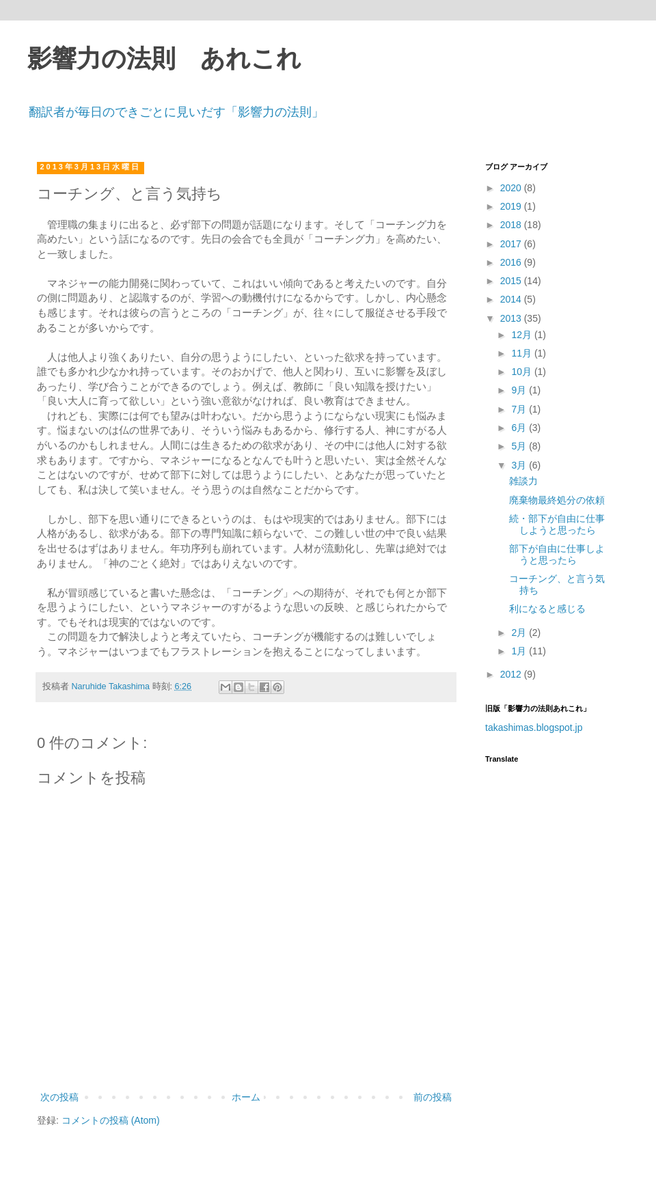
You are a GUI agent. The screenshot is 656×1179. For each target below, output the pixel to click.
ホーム (246, 1097)
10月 (522, 371)
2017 (512, 243)
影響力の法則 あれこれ (164, 58)
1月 (520, 651)
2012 (512, 674)
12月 (522, 334)
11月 (522, 353)
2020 (512, 187)
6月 (520, 427)
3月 (520, 465)
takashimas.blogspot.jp (533, 727)
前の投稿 (432, 1097)
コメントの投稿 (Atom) (111, 1120)
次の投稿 (59, 1097)
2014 (512, 299)
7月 (520, 409)
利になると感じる (547, 608)
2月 (520, 632)
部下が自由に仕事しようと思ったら (557, 554)
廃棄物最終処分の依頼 (557, 500)
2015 (512, 280)
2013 (512, 318)
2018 (512, 224)
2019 (512, 206)
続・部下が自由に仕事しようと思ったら (557, 524)
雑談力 (523, 480)
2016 (512, 262)
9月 (520, 390)
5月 (520, 446)
